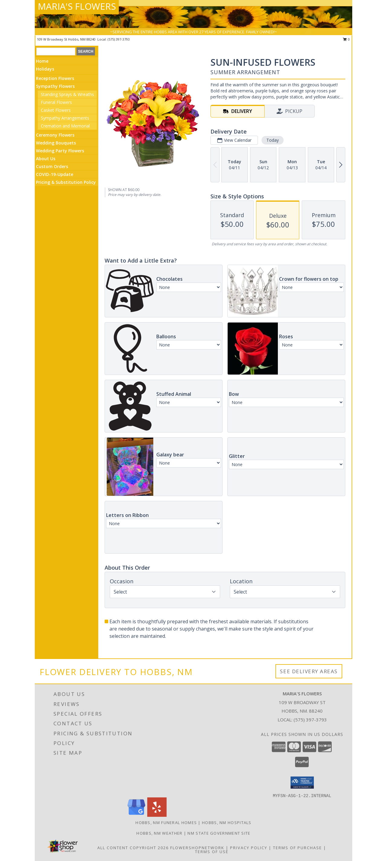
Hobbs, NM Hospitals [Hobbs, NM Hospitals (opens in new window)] (227, 822)
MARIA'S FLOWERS (77, 6)
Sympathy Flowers (55, 86)
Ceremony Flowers (55, 135)
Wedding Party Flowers (60, 151)
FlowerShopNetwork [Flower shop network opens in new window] (197, 847)
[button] (302, 783)
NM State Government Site (218, 833)
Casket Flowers (56, 110)
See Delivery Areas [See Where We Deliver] (309, 671)
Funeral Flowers (56, 102)
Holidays (45, 69)
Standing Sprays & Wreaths (67, 94)
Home (42, 61)
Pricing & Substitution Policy (66, 182)
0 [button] (346, 39)
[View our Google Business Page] (136, 815)
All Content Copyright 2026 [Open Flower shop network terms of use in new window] (133, 847)
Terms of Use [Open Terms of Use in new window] (212, 851)
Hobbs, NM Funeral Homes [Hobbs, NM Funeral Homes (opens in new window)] (166, 822)
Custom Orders (52, 166)
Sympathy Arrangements (65, 118)
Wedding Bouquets (56, 143)
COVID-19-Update (54, 174)
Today (272, 140)
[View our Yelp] (157, 815)
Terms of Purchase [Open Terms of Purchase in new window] (297, 847)
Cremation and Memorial (65, 126)
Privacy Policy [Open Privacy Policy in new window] (248, 847)
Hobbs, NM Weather (159, 833)
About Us (45, 158)
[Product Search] (55, 51)
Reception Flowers (55, 78)
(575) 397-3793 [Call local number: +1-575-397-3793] (119, 39)
